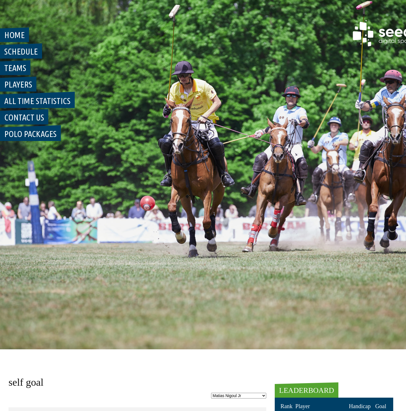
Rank (286, 406)
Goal (380, 406)
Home (14, 35)
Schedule (21, 51)
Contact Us (24, 117)
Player (302, 406)
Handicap (360, 406)
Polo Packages (30, 134)
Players (18, 84)
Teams (15, 68)
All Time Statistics (37, 101)
